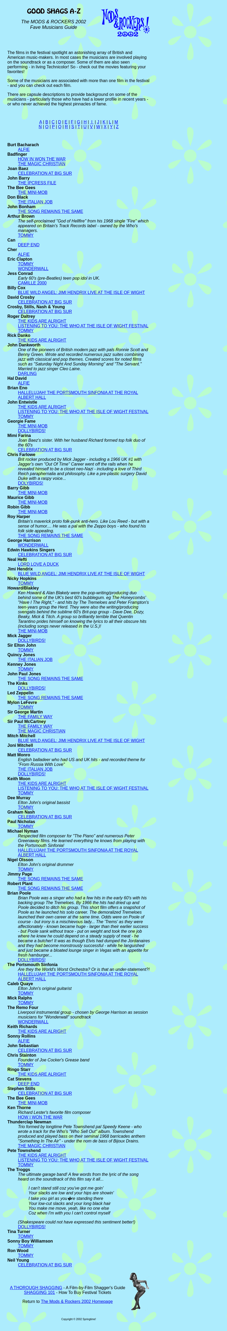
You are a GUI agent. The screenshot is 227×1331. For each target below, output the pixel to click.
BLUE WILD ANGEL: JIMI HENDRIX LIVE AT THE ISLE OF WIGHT (81, 292)
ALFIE (24, 149)
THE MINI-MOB (33, 192)
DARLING (27, 373)
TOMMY (26, 235)
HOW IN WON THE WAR (41, 159)
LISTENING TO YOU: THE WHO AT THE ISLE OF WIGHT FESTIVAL (83, 326)
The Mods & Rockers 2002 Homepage (77, 1301)
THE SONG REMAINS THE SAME (50, 211)
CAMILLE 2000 (32, 283)
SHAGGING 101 (39, 1292)
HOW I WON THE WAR (40, 1117)
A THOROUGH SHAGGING (36, 1287)
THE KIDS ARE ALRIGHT (42, 321)
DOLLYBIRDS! (32, 430)
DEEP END (29, 245)
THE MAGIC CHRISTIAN (41, 164)
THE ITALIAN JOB (35, 202)
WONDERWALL (33, 268)
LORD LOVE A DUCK (38, 564)
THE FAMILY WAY (35, 716)
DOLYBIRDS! (30, 483)
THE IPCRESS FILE (37, 183)
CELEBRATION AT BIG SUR (45, 173)
